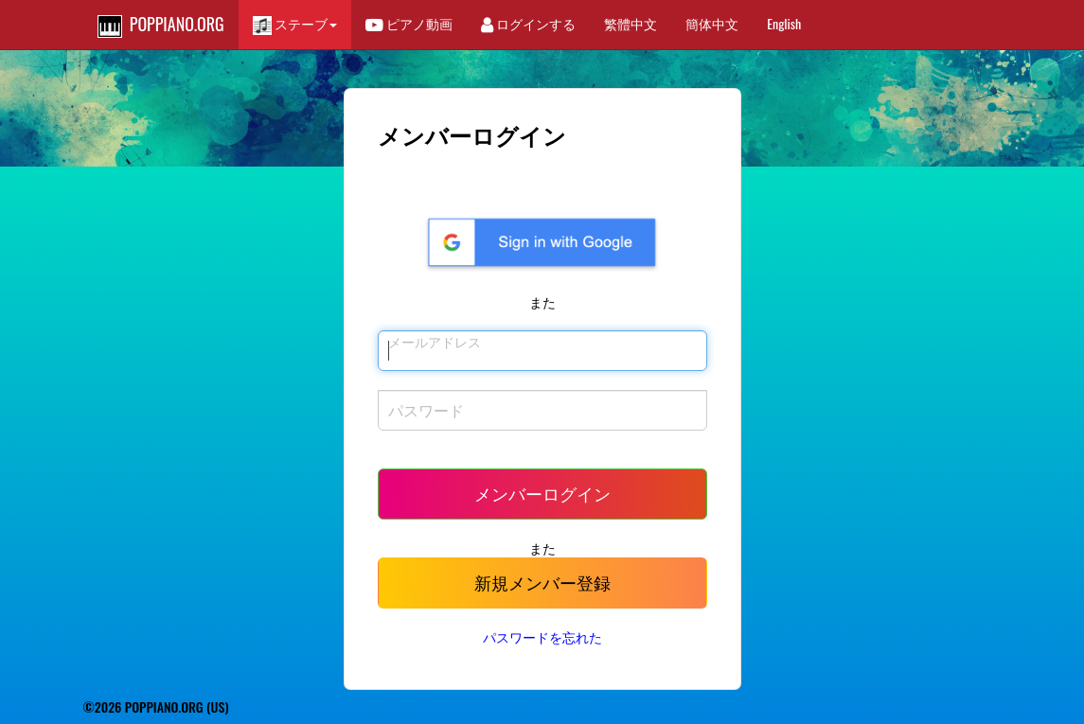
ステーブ (295, 24)
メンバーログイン (542, 493)
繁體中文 (630, 23)
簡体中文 (711, 23)
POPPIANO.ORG (161, 24)
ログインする (528, 23)
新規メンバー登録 (542, 582)
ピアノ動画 (409, 23)
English (784, 23)
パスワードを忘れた (542, 636)
